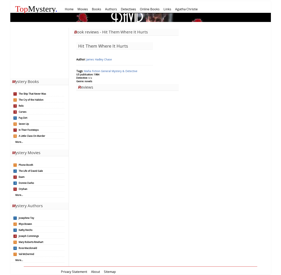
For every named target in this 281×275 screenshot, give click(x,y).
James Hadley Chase (99, 59)
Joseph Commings (29, 236)
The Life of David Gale (31, 171)
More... (19, 142)
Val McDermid (26, 254)
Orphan (23, 189)
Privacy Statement (74, 272)
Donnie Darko (26, 183)
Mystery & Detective (124, 71)
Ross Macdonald (28, 248)
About (95, 272)
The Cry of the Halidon (31, 99)
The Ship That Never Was (32, 93)
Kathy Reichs (25, 230)
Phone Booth (26, 165)
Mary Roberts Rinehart (31, 242)
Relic (21, 105)
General (106, 71)
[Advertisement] (39, 52)
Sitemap (110, 272)
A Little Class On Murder (32, 136)
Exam (22, 177)
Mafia (88, 71)
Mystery (36, 8)
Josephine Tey (26, 218)
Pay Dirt (23, 118)
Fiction (96, 71)
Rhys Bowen (25, 224)
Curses (22, 111)
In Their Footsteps (29, 130)
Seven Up (24, 124)
